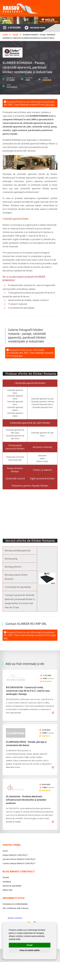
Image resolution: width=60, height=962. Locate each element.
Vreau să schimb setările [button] (30, 950)
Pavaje (15, 34)
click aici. (50, 104)
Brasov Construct (15, 915)
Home (5, 34)
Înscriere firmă (35, 27)
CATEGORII (11, 27)
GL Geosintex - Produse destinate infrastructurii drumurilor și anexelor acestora (26, 797)
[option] (30, 20)
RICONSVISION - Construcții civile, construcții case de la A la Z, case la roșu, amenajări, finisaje (28, 690)
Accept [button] (29, 945)
